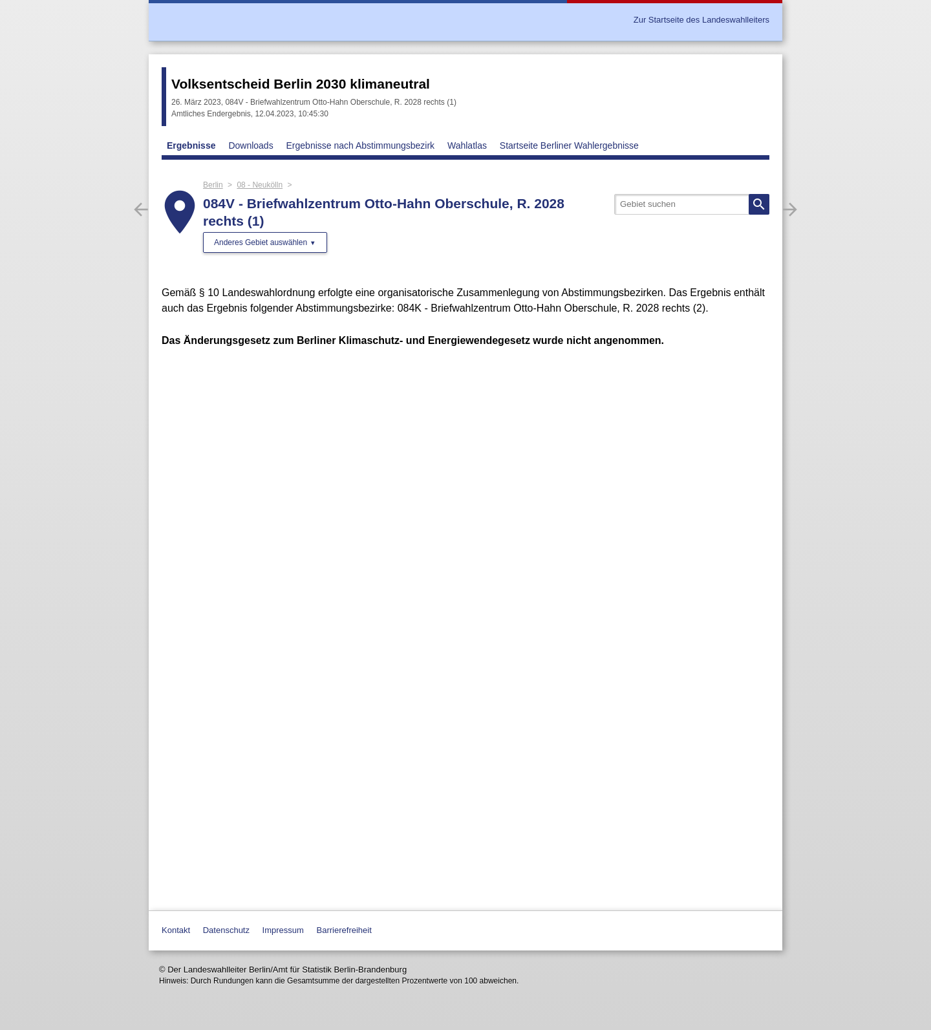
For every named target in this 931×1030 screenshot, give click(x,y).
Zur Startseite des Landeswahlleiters (701, 20)
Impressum (283, 930)
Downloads (250, 145)
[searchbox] (691, 204)
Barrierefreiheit (344, 930)
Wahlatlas (467, 145)
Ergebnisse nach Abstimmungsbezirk (360, 145)
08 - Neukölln (260, 184)
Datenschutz (226, 930)
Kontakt (176, 930)
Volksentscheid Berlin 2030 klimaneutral (300, 83)
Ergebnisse (191, 145)
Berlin (213, 184)
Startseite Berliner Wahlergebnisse (569, 145)
